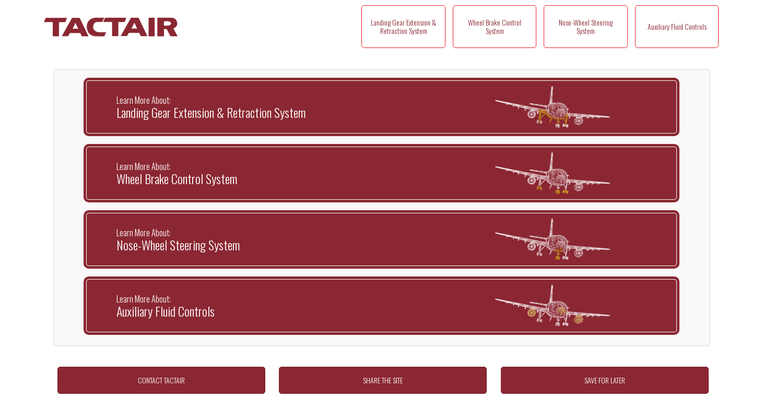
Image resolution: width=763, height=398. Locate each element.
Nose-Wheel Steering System (586, 26)
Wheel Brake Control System (494, 26)
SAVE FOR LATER (604, 380)
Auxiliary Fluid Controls (677, 26)
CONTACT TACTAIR (161, 380)
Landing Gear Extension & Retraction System (404, 26)
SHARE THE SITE (383, 380)
